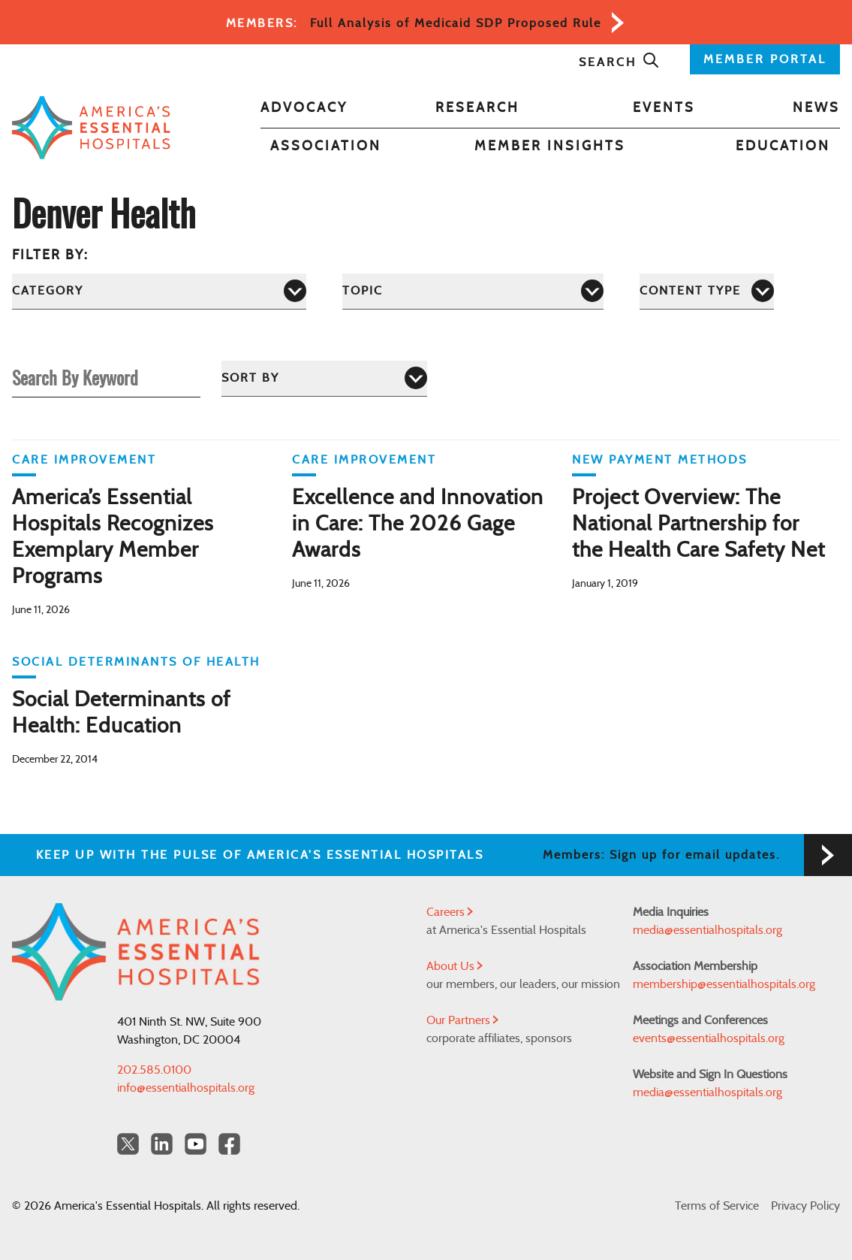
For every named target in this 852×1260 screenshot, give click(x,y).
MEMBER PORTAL (764, 59)
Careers (449, 912)
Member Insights (549, 146)
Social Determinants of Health (136, 662)
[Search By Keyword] (106, 377)
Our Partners (462, 1020)
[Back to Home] (91, 127)
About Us (454, 966)
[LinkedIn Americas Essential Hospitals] (162, 1144)
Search (619, 62)
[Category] (159, 291)
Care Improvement (84, 460)
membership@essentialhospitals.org (724, 984)
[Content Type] (707, 291)
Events (664, 108)
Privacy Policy (805, 1206)
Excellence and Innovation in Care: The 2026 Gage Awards (417, 524)
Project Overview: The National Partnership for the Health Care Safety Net (698, 524)
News (816, 108)
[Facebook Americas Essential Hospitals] (229, 1144)
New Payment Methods (660, 460)
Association (325, 146)
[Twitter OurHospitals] (128, 1144)
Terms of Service (717, 1206)
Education (783, 146)
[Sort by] (324, 378)
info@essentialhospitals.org (185, 1088)
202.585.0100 (154, 1070)
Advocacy (304, 108)
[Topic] (473, 291)
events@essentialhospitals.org (708, 1038)
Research (477, 108)
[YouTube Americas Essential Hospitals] (195, 1144)
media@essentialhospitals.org (707, 930)
